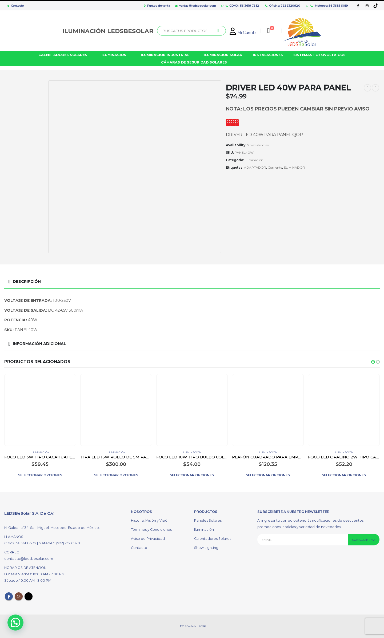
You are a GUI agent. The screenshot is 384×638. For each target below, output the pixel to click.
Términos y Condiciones (151, 530)
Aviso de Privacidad (148, 539)
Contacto (14, 5)
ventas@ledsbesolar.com (195, 5)
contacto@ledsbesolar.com (28, 559)
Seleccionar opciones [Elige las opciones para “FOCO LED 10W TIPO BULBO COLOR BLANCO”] (192, 475)
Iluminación (254, 160)
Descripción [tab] (27, 281)
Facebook (9, 596)
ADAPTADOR (255, 167)
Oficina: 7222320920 (282, 5)
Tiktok (29, 596)
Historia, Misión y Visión (150, 520)
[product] (40, 410)
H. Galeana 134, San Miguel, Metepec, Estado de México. (52, 528)
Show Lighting (206, 548)
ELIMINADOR (294, 167)
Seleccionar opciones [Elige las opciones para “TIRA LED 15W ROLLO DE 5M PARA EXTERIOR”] (116, 475)
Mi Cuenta (243, 32)
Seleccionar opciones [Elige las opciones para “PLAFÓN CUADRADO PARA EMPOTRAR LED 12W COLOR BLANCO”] (268, 475)
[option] (25, 102)
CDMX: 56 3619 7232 (242, 5)
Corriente (275, 167)
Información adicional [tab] (39, 343)
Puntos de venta (157, 5)
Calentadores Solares (212, 539)
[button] (373, 362)
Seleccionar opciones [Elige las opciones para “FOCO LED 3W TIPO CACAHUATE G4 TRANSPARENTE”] (40, 475)
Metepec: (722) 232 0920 (59, 543)
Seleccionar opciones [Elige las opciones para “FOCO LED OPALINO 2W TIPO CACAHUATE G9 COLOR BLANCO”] (344, 475)
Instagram (19, 596)
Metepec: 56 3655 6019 (329, 5)
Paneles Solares (208, 520)
